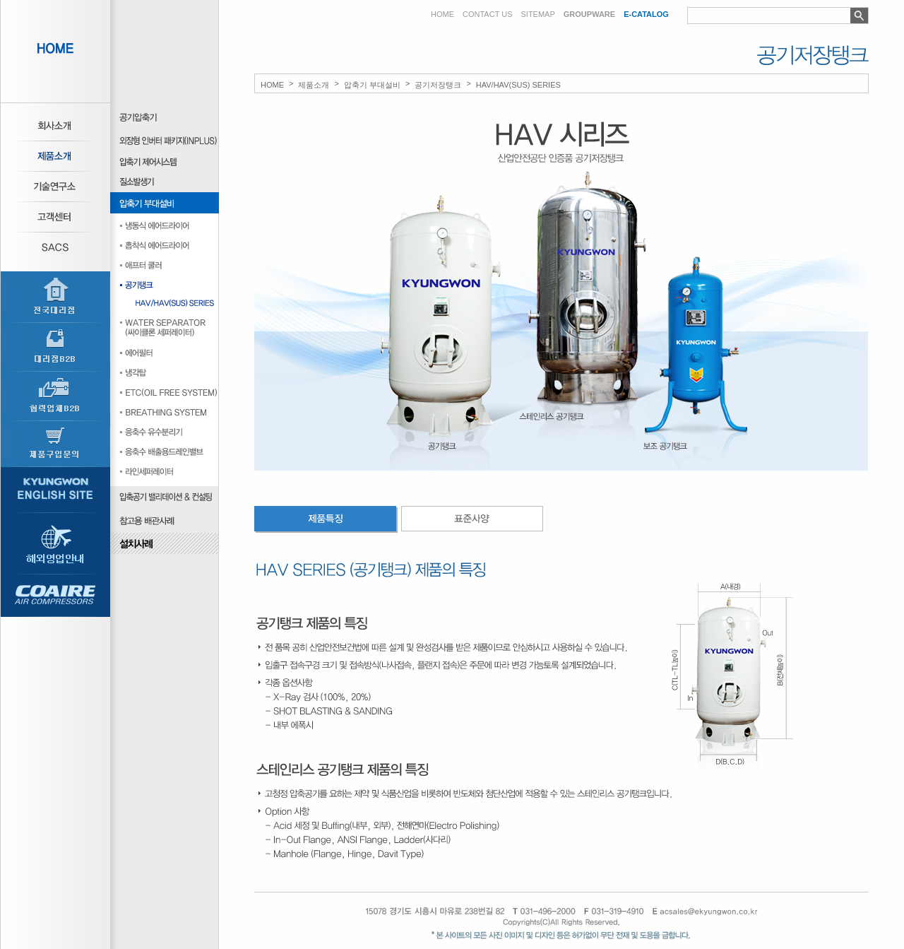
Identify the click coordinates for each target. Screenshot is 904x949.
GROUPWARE (589, 14)
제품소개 (313, 85)
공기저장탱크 (438, 85)
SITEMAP (538, 14)
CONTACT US (488, 14)
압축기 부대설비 (372, 85)
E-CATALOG (646, 14)
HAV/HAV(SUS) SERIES (518, 85)
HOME (442, 14)
